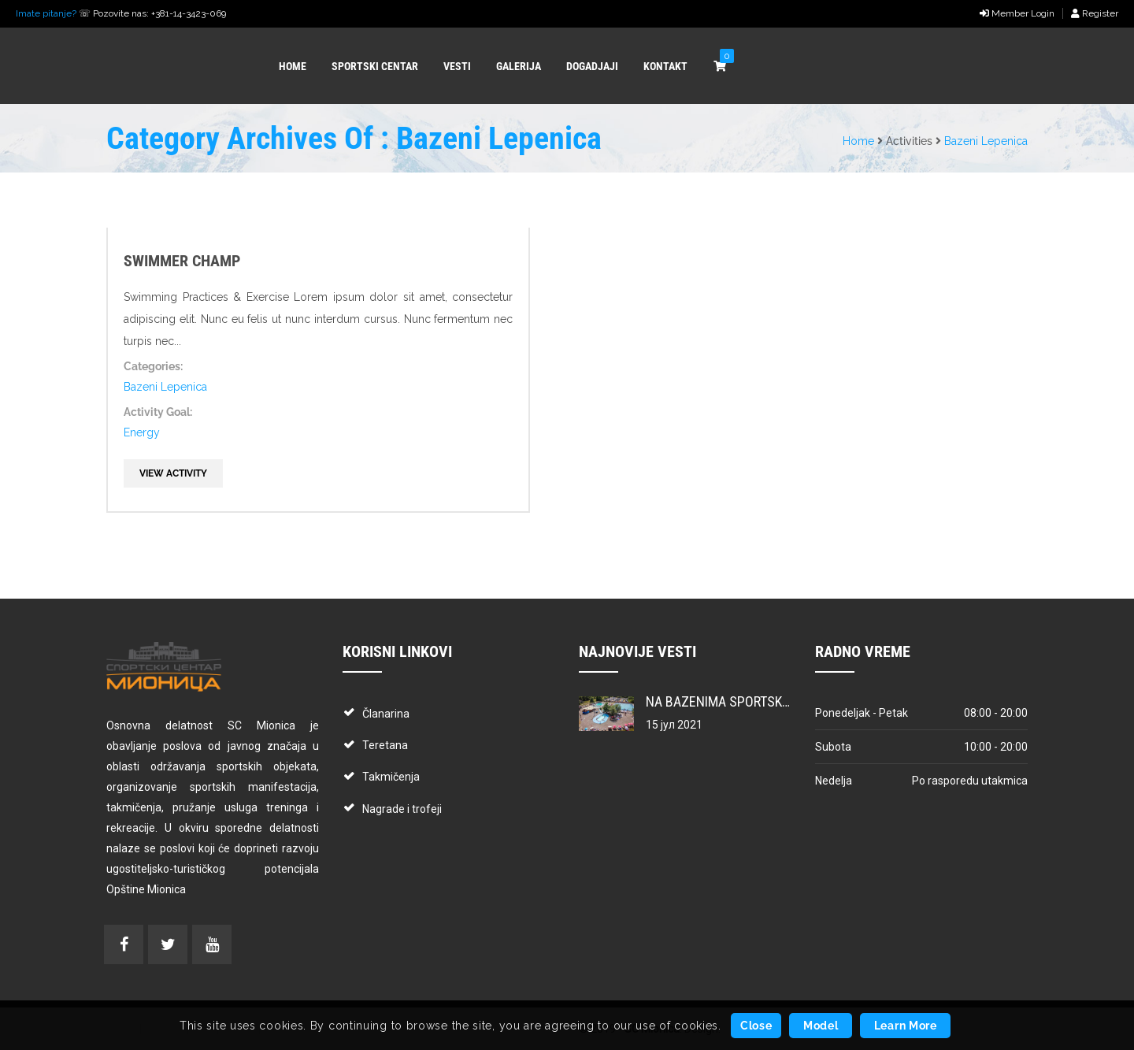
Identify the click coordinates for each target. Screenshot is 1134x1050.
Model (821, 1025)
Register (1094, 13)
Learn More (905, 1025)
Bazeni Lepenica (986, 141)
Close (756, 1025)
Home (858, 141)
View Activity (173, 473)
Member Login (1017, 13)
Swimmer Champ (182, 260)
